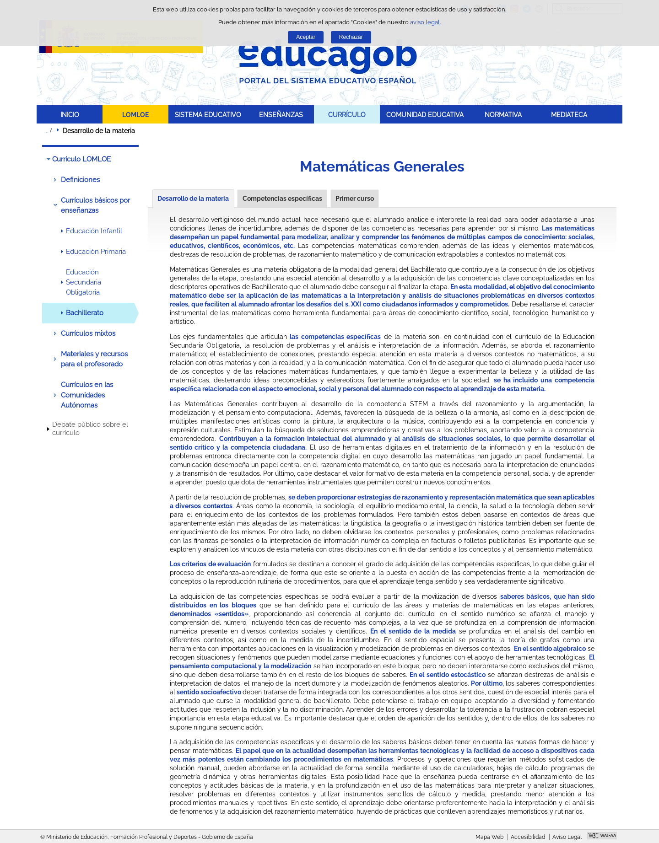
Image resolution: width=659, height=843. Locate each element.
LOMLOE (135, 114)
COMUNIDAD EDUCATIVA (425, 114)
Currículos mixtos (88, 333)
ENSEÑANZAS (281, 114)
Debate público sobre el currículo (90, 428)
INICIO (69, 114)
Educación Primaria (96, 251)
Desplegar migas (48, 130)
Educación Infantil (94, 231)
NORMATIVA (503, 114)
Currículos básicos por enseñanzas (95, 205)
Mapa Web (489, 837)
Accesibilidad (528, 837)
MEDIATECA (569, 114)
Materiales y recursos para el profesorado (94, 359)
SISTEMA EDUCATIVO (208, 114)
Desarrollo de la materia (193, 198)
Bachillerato (84, 313)
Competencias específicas (282, 198)
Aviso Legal (567, 837)
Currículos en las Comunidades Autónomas (87, 395)
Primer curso (354, 198)
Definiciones (80, 180)
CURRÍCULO (347, 114)
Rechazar (351, 37)
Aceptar (305, 37)
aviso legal (425, 22)
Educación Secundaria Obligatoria (83, 282)
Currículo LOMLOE (81, 159)
